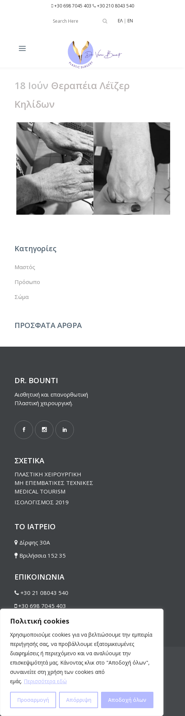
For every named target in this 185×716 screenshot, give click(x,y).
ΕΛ (120, 21)
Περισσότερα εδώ (45, 681)
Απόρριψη (78, 699)
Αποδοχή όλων (127, 699)
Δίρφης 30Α (34, 542)
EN (130, 21)
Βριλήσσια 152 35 (42, 555)
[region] (81, 662)
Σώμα (21, 296)
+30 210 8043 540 (115, 6)
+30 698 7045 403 (72, 6)
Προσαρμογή (33, 699)
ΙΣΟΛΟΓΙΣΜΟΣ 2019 (41, 502)
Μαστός (24, 267)
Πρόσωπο (27, 282)
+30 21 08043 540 (44, 592)
